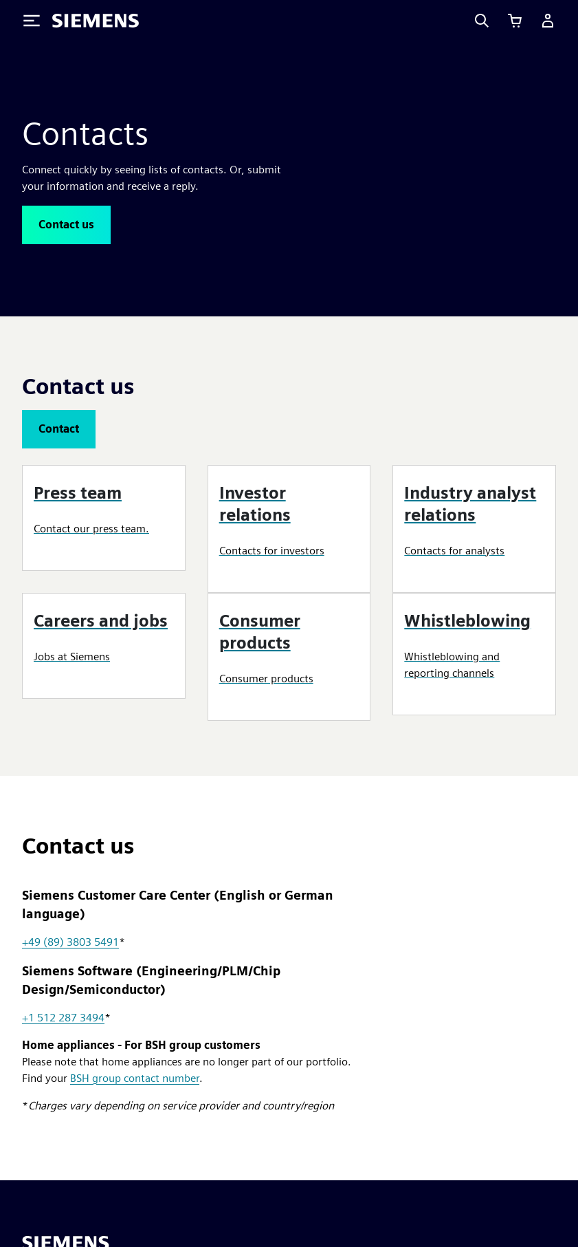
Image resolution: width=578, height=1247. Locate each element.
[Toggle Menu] (31, 20)
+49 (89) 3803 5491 (70, 941)
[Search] (482, 20)
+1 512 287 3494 (63, 1017)
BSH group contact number (134, 1078)
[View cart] (515, 20)
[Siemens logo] (95, 21)
